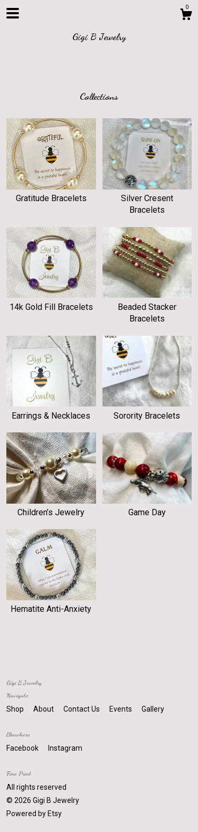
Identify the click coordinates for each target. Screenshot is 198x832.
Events (121, 709)
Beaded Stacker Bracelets (147, 307)
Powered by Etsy (34, 813)
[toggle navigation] (12, 13)
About (44, 709)
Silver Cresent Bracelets (147, 198)
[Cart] (186, 16)
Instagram (65, 748)
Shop (15, 709)
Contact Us (82, 709)
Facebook (23, 748)
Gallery (153, 709)
